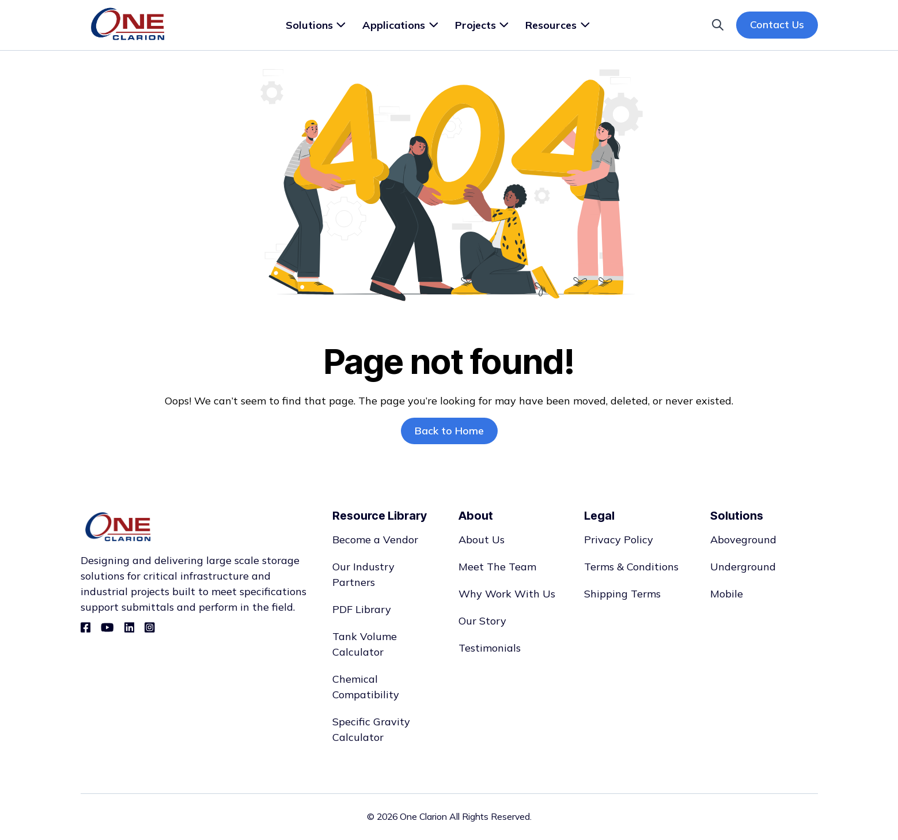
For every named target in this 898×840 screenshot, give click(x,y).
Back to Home (449, 430)
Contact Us (777, 24)
